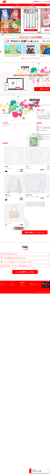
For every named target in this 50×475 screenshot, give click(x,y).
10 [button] (36, 58)
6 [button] (30, 58)
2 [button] (23, 58)
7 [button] (31, 58)
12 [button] (39, 58)
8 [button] (33, 58)
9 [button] (34, 58)
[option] (13, 50)
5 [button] (28, 58)
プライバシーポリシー (24, 286)
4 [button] (26, 58)
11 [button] (37, 58)
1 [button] (22, 58)
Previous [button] (0, 52)
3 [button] (25, 58)
